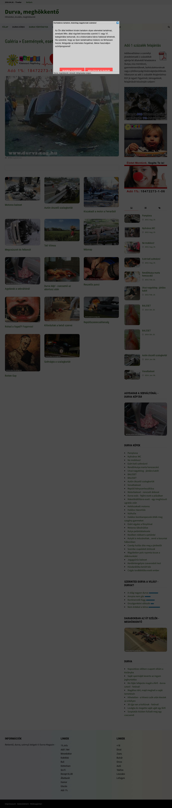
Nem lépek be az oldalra (99, 70)
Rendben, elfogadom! (72, 70)
